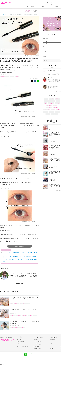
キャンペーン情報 (30, 6)
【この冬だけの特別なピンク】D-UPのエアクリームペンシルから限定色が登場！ (19, 256)
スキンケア (45, 38)
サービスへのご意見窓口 (38, 344)
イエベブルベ (28, 303)
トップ (6, 6)
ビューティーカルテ (20, 344)
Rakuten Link (52, 346)
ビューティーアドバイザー (22, 346)
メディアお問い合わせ (37, 341)
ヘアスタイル (49, 107)
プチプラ (12, 76)
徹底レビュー (16, 303)
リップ (55, 105)
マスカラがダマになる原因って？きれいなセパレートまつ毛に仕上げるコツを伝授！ (20, 260)
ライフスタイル (54, 114)
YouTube (51, 348)
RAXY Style (18, 6)
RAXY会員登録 (52, 339)
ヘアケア (45, 48)
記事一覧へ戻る (19, 283)
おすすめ (51, 98)
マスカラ (16, 76)
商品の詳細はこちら (19, 246)
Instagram (51, 343)
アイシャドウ (22, 303)
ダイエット (57, 111)
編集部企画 (57, 98)
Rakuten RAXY (5, 3)
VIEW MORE (58, 91)
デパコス (45, 111)
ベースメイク (45, 41)
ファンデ (51, 111)
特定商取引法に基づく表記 (38, 348)
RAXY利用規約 (36, 346)
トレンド (57, 103)
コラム (44, 54)
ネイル (44, 51)
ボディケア (45, 46)
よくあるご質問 (55, 6)
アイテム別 (30, 315)
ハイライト (35, 315)
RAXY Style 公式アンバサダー (5, 76)
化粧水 (58, 109)
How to (12, 327)
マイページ (19, 343)
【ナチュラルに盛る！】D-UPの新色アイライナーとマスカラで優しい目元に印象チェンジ (20, 253)
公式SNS (42, 6)
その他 (44, 56)
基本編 (58, 100)
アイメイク (4, 74)
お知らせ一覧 (36, 339)
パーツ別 (52, 109)
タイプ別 (47, 114)
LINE (50, 344)
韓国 (11, 303)
